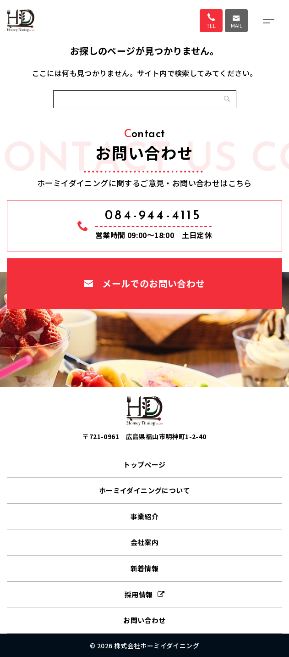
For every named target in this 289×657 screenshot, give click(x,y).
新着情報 (145, 568)
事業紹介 (145, 516)
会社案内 (145, 542)
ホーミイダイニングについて (144, 490)
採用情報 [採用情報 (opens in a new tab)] (139, 594)
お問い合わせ (144, 620)
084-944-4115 (153, 216)
